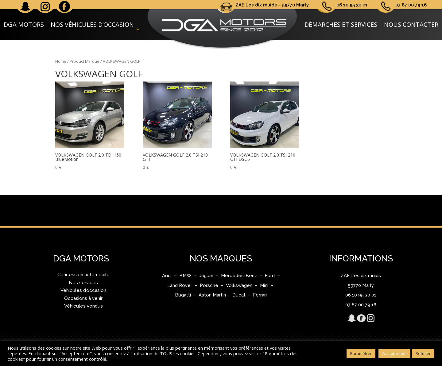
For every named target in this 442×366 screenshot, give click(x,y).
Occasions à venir (83, 298)
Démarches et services (340, 24)
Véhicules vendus (83, 306)
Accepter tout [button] (394, 353)
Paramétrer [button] (361, 353)
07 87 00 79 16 (411, 5)
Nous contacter (411, 24)
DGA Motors (24, 24)
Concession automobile (83, 274)
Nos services (83, 282)
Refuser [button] (423, 353)
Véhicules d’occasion (83, 290)
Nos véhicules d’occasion (92, 24)
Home (60, 61)
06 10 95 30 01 (352, 5)
